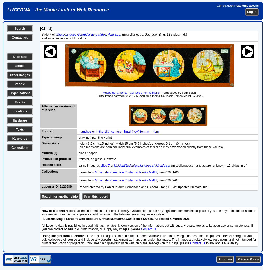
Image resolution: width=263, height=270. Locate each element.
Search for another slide (60, 196)
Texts (20, 129)
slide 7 (105, 165)
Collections (19, 148)
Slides (19, 66)
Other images (20, 75)
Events (20, 102)
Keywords (19, 138)
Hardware (20, 120)
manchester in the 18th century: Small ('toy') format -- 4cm (119, 131)
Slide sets (19, 57)
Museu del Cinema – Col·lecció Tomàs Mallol (131, 92)
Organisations (19, 93)
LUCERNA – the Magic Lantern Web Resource (58, 9)
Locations (19, 111)
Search (20, 28)
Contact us (20, 37)
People (20, 84)
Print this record (96, 196)
